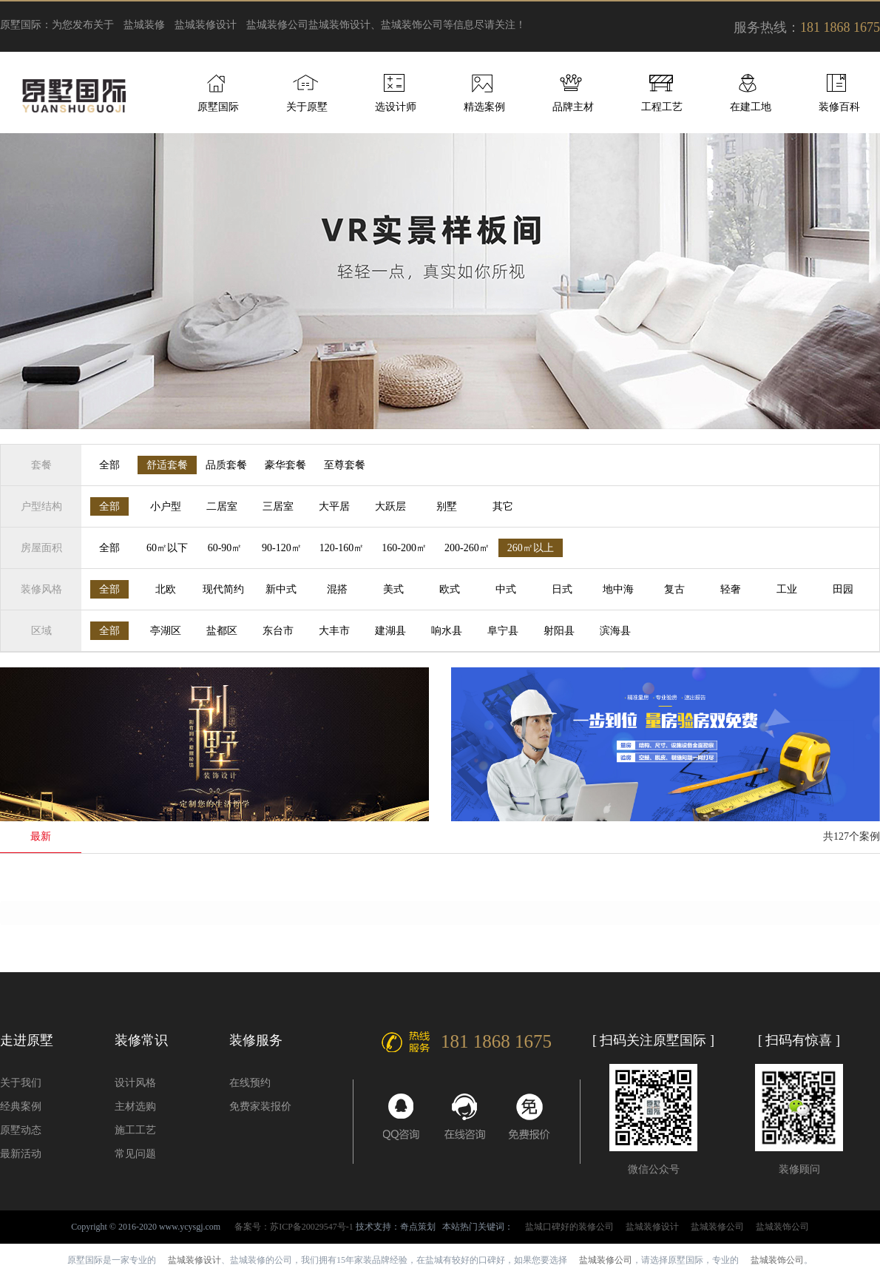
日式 (562, 589)
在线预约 (250, 1082)
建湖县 (390, 630)
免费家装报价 (260, 1106)
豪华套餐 (285, 465)
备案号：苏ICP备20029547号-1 (293, 1227)
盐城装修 (144, 24)
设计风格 (135, 1082)
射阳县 (559, 630)
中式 (505, 589)
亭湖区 (165, 630)
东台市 (278, 630)
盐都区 (221, 630)
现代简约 (223, 589)
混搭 (337, 589)
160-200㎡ (404, 547)
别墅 (446, 506)
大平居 (334, 506)
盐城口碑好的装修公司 (569, 1227)
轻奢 (730, 589)
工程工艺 (662, 106)
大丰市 (334, 630)
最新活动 (20, 1153)
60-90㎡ (225, 547)
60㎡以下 (167, 547)
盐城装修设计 (206, 24)
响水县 (446, 630)
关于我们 (20, 1082)
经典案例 (20, 1106)
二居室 (221, 506)
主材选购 (135, 1106)
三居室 (278, 506)
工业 (786, 589)
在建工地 (750, 106)
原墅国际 (218, 106)
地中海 (618, 589)
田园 (843, 589)
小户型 (165, 506)
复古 (674, 589)
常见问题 (135, 1153)
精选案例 (484, 106)
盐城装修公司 (277, 24)
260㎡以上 (530, 547)
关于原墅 (307, 106)
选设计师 (395, 106)
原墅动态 (20, 1130)
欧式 (449, 589)
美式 (393, 589)
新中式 (281, 589)
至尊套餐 (344, 465)
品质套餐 (226, 465)
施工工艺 (135, 1130)
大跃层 (390, 506)
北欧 (165, 589)
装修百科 (839, 106)
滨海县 (615, 630)
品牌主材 (573, 106)
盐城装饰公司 (782, 1227)
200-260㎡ (467, 547)
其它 (503, 506)
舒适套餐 (167, 465)
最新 (40, 836)
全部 (109, 465)
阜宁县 (502, 630)
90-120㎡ (282, 547)
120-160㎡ (342, 547)
